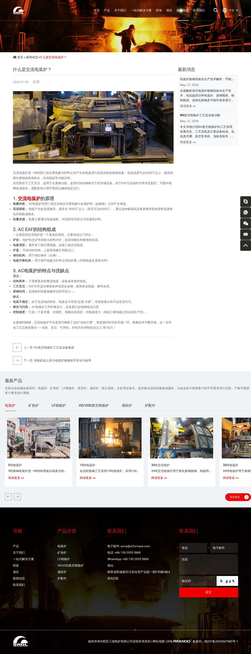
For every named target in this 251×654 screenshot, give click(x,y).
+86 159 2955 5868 (136, 559)
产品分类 (66, 531)
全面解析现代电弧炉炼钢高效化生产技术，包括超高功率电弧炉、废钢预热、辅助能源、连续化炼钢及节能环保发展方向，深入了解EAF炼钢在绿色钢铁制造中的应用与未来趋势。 (207, 96)
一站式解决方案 (141, 10)
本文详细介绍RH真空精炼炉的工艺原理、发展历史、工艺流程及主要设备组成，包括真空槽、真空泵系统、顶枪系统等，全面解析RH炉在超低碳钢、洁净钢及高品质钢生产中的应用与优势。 (207, 132)
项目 (169, 10)
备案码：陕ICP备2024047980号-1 (215, 641)
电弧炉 (61, 546)
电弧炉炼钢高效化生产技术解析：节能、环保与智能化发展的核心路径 (207, 79)
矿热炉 (61, 552)
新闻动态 (183, 10)
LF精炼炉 (63, 559)
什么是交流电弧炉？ (53, 57)
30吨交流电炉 (160, 465)
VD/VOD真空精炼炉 (70, 565)
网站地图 (159, 641)
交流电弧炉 (29, 198)
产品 (107, 10)
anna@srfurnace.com (135, 546)
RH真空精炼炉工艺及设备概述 (54, 347)
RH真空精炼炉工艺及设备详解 (200, 115)
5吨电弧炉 (15, 465)
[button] (8, 496)
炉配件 (61, 578)
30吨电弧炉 (230, 465)
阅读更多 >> (188, 106)
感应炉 (61, 572)
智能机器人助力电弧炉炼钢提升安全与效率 (62, 360)
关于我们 (120, 10)
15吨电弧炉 (87, 465)
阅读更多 (239, 497)
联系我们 (199, 10)
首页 (97, 10)
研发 (159, 10)
